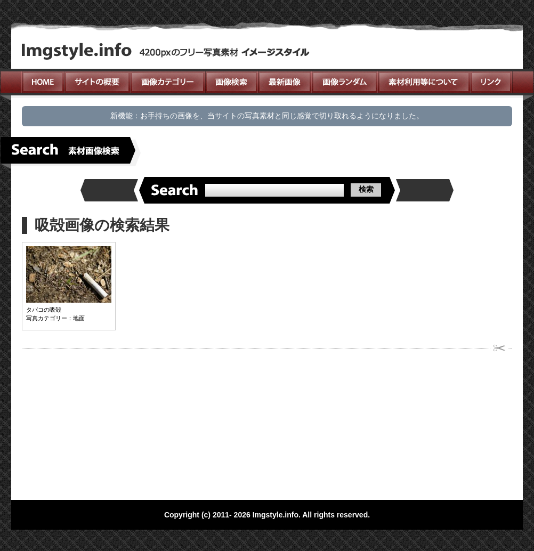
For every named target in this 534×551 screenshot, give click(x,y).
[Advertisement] (192, 421)
